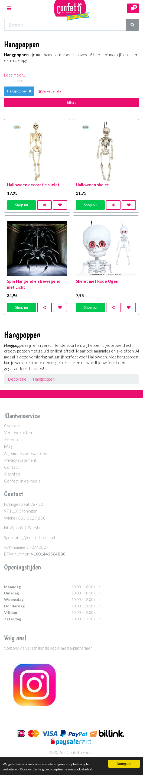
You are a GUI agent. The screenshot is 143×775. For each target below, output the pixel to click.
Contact (11, 467)
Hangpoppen (44, 379)
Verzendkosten (18, 432)
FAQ (8, 446)
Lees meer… (15, 74)
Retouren (13, 439)
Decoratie (17, 379)
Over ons (12, 425)
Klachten (12, 473)
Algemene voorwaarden (25, 453)
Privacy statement (20, 460)
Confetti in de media (22, 480)
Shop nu (21, 205)
